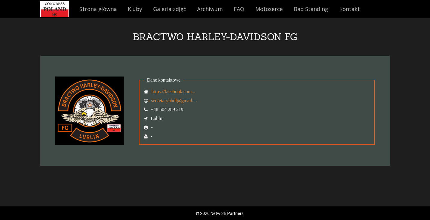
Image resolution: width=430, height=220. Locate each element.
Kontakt (349, 9)
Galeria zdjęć (169, 9)
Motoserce (269, 9)
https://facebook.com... (173, 91)
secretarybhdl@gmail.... (174, 100)
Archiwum (210, 9)
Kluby (135, 9)
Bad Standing (311, 9)
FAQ (239, 9)
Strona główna (98, 9)
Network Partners (227, 213)
